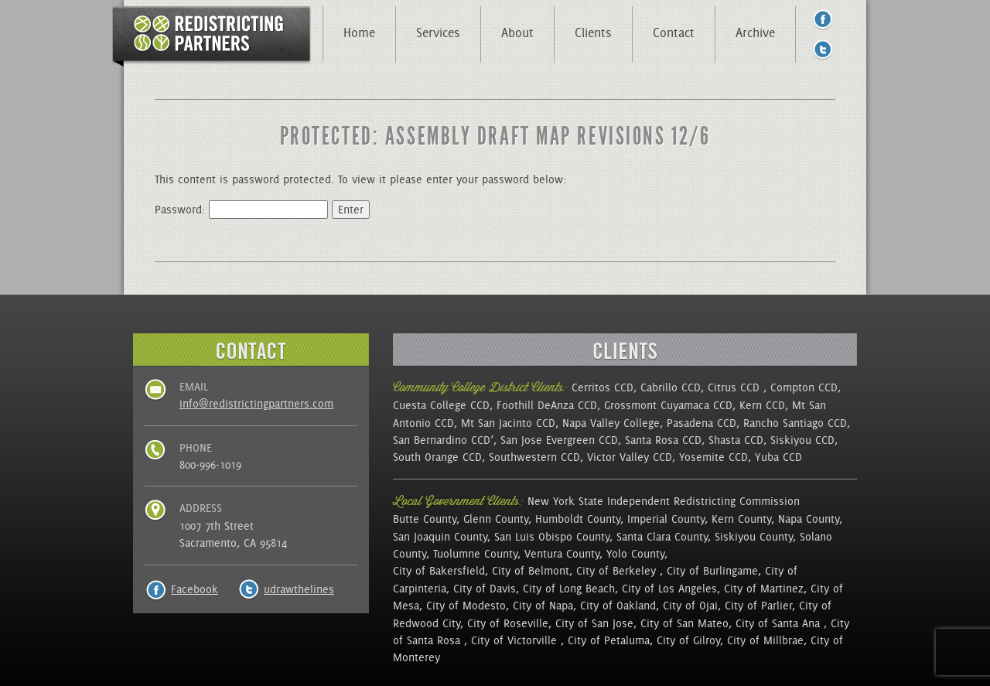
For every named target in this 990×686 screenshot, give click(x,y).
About (517, 32)
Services (438, 32)
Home (359, 32)
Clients (593, 32)
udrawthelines (299, 589)
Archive (755, 32)
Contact (674, 32)
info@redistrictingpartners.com (256, 404)
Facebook (194, 589)
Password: (241, 210)
